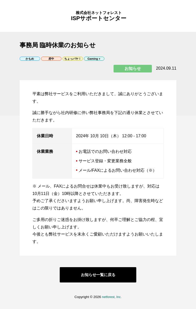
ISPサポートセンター (98, 17)
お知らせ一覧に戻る (98, 278)
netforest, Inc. (111, 301)
